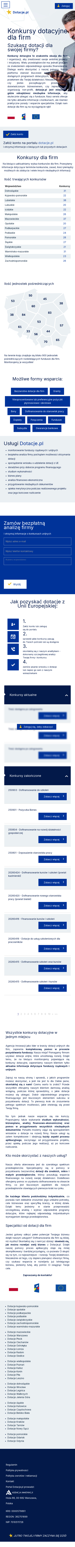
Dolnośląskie (11, 191)
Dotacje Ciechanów (17, 1342)
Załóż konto (17, 134)
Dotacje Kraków (15, 1422)
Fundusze (57, 420)
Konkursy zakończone (25, 775)
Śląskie (9, 242)
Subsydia (22, 428)
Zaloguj (66, 6)
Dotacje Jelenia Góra (18, 1397)
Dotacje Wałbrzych (17, 1394)
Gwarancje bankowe (47, 428)
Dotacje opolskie (16, 1309)
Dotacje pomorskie (17, 1434)
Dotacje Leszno (15, 1378)
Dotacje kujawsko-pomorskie (22, 1306)
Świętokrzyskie (13, 247)
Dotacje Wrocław (16, 1387)
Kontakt (10, 1481)
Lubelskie (10, 200)
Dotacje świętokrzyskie (19, 1320)
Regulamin (11, 1464)
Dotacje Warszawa (17, 1335)
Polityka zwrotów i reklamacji (21, 1475)
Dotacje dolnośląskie (18, 1383)
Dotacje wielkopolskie (19, 1361)
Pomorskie (10, 237)
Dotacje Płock (14, 1339)
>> (56, 1014)
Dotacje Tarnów (15, 1425)
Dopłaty (17, 420)
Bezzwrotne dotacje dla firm (29, 391)
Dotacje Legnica (16, 1390)
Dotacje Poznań (15, 1364)
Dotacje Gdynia (15, 1441)
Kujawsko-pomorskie (16, 195)
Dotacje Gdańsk (16, 1437)
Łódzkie (9, 209)
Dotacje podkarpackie (19, 1313)
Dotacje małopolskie (18, 1418)
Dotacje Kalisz (15, 1368)
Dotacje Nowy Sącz (18, 1428)
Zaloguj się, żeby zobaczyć (38, 727)
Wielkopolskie (12, 256)
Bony (13, 411)
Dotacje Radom (15, 1352)
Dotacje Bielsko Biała (18, 1413)
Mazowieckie (12, 219)
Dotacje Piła (13, 1375)
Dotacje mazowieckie (18, 1332)
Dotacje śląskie (15, 1403)
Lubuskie (9, 205)
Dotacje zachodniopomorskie (23, 1323)
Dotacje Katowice (16, 1406)
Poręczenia (37, 420)
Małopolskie (11, 214)
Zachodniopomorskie (16, 261)
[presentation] (24, 572)
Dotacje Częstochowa (19, 1409)
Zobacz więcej (51, 715)
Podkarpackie (12, 228)
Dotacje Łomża (15, 1349)
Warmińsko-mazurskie (17, 251)
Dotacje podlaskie (17, 1316)
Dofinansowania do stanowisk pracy (44, 411)
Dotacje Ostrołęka (17, 1345)
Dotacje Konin (14, 1371)
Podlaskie (10, 233)
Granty (57, 391)
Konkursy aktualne (23, 695)
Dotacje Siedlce (15, 1356)
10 (49, 1014)
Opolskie (9, 223)
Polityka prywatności (17, 1470)
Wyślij (17, 584)
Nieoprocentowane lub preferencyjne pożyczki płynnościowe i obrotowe (38, 401)
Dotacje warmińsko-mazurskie (23, 1326)
